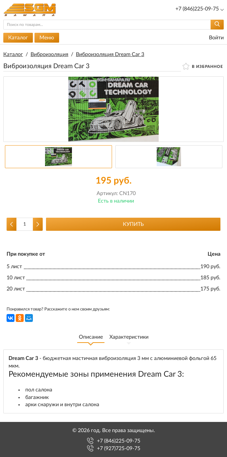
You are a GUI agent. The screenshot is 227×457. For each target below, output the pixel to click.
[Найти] (217, 25)
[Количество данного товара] (25, 224)
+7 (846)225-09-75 (118, 441)
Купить (133, 224)
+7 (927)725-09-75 (118, 448)
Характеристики (128, 337)
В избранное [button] (203, 66)
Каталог (18, 37)
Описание (91, 337)
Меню (46, 37)
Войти (212, 38)
